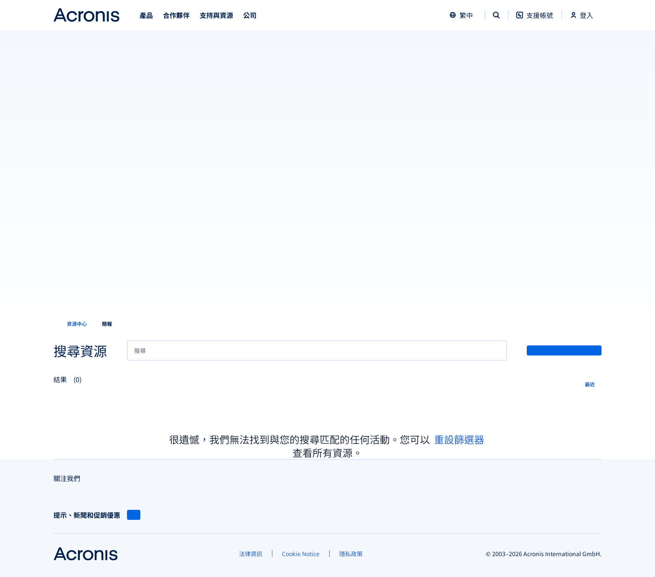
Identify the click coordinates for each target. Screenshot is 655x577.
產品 (146, 15)
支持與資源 (216, 15)
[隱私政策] (351, 554)
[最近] (593, 383)
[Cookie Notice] (301, 554)
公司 (249, 15)
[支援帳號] (534, 19)
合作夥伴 (176, 15)
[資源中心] (71, 324)
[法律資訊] (250, 554)
